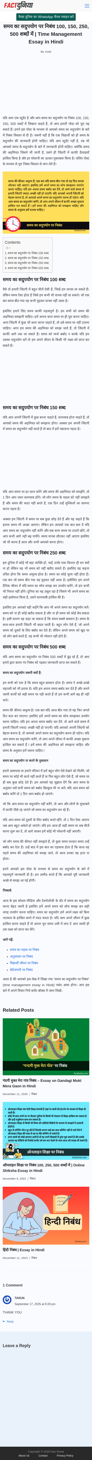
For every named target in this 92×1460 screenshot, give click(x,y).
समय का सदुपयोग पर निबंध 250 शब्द (28, 263)
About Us (24, 1455)
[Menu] (87, 6)
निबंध (34, 1094)
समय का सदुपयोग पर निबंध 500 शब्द (28, 268)
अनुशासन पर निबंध (21, 956)
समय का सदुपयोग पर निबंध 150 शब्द (28, 258)
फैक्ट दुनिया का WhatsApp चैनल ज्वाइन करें (45, 17)
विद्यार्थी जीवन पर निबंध (24, 963)
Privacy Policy (65, 1455)
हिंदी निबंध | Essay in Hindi (24, 1250)
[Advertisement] (46, 86)
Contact (43, 1455)
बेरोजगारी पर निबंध (21, 970)
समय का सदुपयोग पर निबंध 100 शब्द (28, 253)
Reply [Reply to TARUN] (10, 1321)
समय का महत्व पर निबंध (24, 950)
